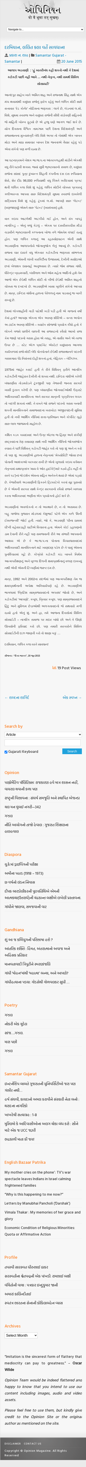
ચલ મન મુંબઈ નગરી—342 (23, 807)
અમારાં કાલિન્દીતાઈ (18, 1294)
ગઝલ (9, 816)
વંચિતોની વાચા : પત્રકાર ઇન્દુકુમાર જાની (31, 1285)
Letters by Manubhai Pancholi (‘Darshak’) (37, 1203)
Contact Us (32, 1443)
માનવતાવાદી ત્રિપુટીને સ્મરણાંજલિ (28, 964)
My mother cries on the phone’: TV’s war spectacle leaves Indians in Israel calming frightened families (38, 1178)
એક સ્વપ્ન (72, 697)
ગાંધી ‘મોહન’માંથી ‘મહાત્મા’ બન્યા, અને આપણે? (36, 973)
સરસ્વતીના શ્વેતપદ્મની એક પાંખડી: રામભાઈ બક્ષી (38, 1276)
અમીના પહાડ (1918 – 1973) (24, 873)
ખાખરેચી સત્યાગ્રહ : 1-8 (21, 1114)
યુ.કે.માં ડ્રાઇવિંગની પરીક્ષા (21, 864)
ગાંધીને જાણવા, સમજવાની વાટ (26, 906)
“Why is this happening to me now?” (34, 1194)
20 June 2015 (69, 61)
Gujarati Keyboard (23, 751)
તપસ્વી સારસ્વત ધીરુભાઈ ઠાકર (26, 1267)
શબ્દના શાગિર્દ (17, 697)
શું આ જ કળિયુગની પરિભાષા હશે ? (29, 939)
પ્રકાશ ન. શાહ (18, 55)
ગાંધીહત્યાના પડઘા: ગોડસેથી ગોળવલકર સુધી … (37, 982)
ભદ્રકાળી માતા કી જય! (19, 1139)
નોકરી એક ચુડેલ (16, 1024)
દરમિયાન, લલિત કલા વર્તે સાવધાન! (35, 47)
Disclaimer (13, 1443)
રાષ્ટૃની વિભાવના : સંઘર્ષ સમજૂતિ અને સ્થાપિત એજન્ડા (42, 798)
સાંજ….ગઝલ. (14, 1033)
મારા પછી (11, 1042)
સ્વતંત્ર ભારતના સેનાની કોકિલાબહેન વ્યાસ (34, 1303)
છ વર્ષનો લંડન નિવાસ (20, 882)
